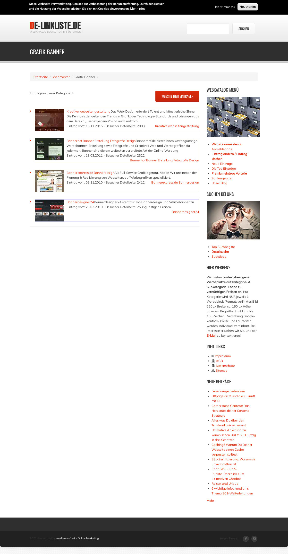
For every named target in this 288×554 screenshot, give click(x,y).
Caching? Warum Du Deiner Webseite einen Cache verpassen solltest (232, 449)
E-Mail (211, 335)
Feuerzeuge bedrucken (228, 391)
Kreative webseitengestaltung (88, 111)
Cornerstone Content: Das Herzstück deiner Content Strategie (230, 410)
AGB (219, 361)
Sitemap (221, 370)
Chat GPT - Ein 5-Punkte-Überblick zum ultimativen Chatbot (228, 474)
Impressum (223, 356)
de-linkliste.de (55, 25)
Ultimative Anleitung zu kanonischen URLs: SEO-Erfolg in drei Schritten (234, 435)
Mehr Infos (137, 8)
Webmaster (61, 77)
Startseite (41, 77)
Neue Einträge (222, 164)
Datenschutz (225, 366)
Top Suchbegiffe (223, 247)
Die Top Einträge (224, 168)
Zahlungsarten (222, 178)
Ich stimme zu (225, 6)
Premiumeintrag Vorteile (229, 173)
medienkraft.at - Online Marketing (77, 538)
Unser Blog (220, 183)
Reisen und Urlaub (225, 483)
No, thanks (248, 6)
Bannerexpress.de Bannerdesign (90, 173)
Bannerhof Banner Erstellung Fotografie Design (101, 141)
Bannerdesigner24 (80, 202)
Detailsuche (220, 252)
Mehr (210, 500)
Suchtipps (219, 256)
